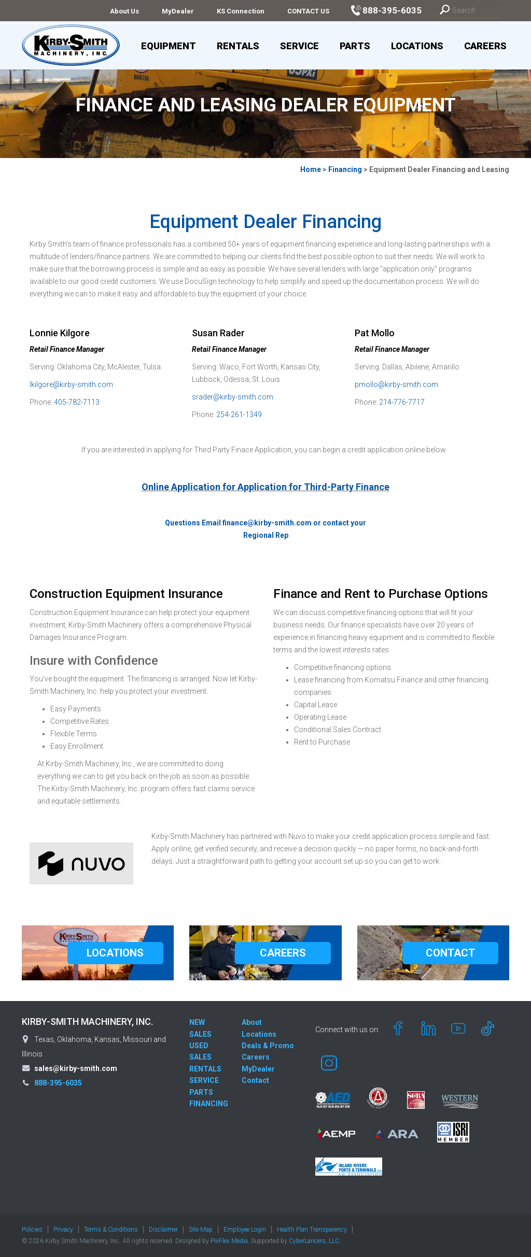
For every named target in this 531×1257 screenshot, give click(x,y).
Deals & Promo (268, 1045)
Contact (255, 1080)
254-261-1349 (239, 414)
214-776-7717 (402, 402)
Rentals (238, 45)
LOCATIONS (115, 953)
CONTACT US (308, 11)
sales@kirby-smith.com (75, 1068)
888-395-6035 (58, 1083)
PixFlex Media (229, 1241)
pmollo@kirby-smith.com (396, 384)
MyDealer (178, 11)
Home (310, 169)
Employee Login (244, 1229)
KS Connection (240, 11)
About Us (124, 11)
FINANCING (208, 1103)
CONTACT (450, 953)
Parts (355, 45)
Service (299, 45)
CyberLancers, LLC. (315, 1241)
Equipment (168, 45)
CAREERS (283, 953)
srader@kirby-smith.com (232, 397)
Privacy (63, 1229)
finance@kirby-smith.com (267, 523)
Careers (485, 45)
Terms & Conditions (111, 1229)
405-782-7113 (77, 402)
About (252, 1022)
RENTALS (205, 1069)
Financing (345, 169)
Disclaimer (163, 1229)
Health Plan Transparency (312, 1229)
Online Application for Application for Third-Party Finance (265, 486)
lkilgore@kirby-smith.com (71, 384)
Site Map (201, 1229)
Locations (417, 45)
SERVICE (204, 1080)
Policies (32, 1229)
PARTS (201, 1092)
